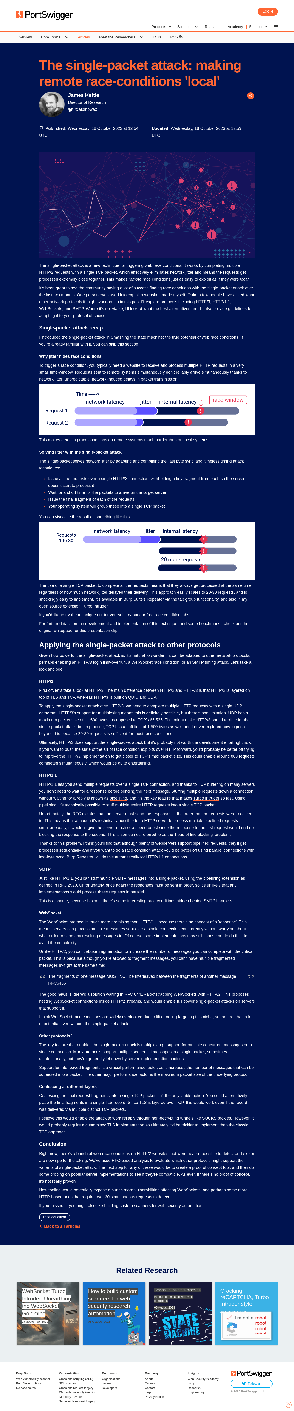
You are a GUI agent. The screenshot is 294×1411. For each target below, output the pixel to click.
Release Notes (26, 1388)
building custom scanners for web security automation (153, 1205)
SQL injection (68, 1383)
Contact (150, 1388)
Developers (109, 1388)
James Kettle (83, 95)
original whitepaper (56, 630)
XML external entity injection (77, 1392)
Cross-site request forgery (76, 1388)
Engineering (196, 1392)
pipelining (118, 798)
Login (268, 11)
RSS (176, 37)
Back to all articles (62, 1226)
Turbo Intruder (206, 798)
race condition (54, 1217)
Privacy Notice (154, 1397)
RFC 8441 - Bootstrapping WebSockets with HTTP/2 (172, 994)
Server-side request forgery (77, 1401)
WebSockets (50, 308)
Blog (191, 1383)
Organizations (111, 1379)
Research (194, 1388)
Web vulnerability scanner (33, 1379)
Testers (107, 1383)
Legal (148, 1392)
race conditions (167, 265)
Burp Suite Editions (29, 1383)
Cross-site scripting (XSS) (76, 1379)
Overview (24, 37)
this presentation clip (98, 630)
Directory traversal (71, 1397)
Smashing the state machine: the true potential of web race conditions (174, 337)
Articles (84, 37)
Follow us (251, 1384)
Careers (150, 1383)
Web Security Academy (203, 1379)
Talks (157, 37)
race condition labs (172, 615)
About (149, 1379)
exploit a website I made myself (156, 295)
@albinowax (85, 109)
